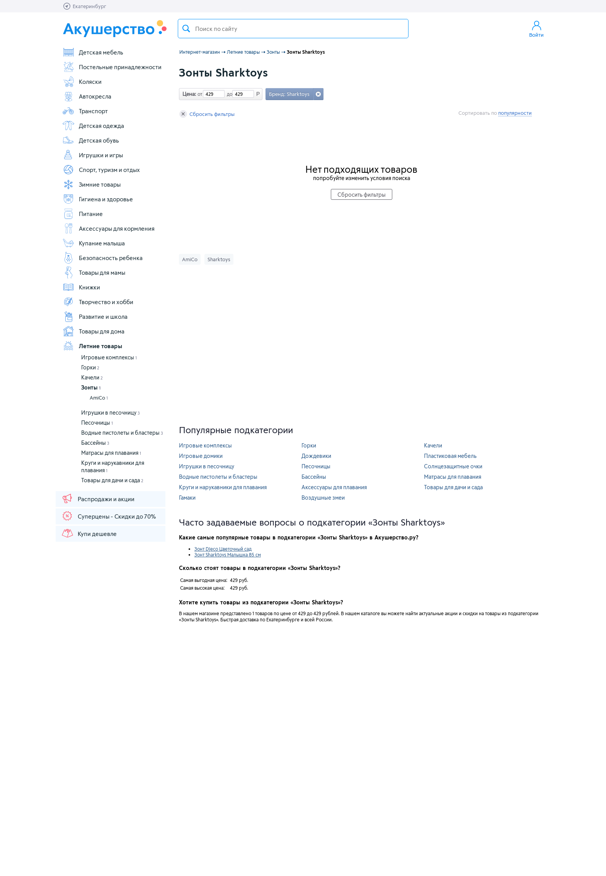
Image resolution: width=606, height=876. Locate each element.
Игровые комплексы (109, 357)
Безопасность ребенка (102, 258)
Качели (92, 377)
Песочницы (97, 422)
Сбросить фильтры (207, 114)
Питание (82, 214)
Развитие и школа (95, 316)
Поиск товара (186, 28)
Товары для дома (93, 331)
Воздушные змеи (323, 497)
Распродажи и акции (97, 498)
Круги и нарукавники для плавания (223, 487)
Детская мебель (92, 52)
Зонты (90, 387)
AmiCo (99, 398)
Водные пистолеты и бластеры (122, 432)
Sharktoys (219, 259)
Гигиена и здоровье (97, 199)
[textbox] (293, 28)
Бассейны (95, 442)
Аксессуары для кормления (108, 228)
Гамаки (187, 497)
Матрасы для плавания (111, 452)
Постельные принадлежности (112, 67)
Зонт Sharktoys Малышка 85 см (227, 554)
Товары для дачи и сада (112, 480)
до (228, 94)
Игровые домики (201, 455)
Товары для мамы (93, 272)
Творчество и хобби (97, 302)
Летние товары (92, 346)
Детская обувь (90, 140)
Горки (90, 367)
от (199, 94)
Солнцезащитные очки (453, 466)
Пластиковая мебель (450, 455)
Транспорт (85, 111)
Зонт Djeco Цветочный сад (223, 548)
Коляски (82, 81)
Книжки (81, 287)
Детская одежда (93, 125)
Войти (536, 28)
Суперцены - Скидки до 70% (108, 516)
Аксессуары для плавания (334, 487)
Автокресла (86, 96)
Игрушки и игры (92, 155)
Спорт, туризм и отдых (101, 169)
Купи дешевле (89, 533)
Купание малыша (93, 243)
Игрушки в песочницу (110, 412)
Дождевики (316, 455)
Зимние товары (91, 184)
